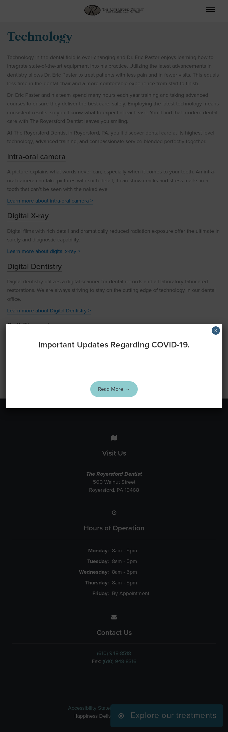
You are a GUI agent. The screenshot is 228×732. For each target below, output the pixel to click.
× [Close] (215, 330)
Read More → (114, 389)
